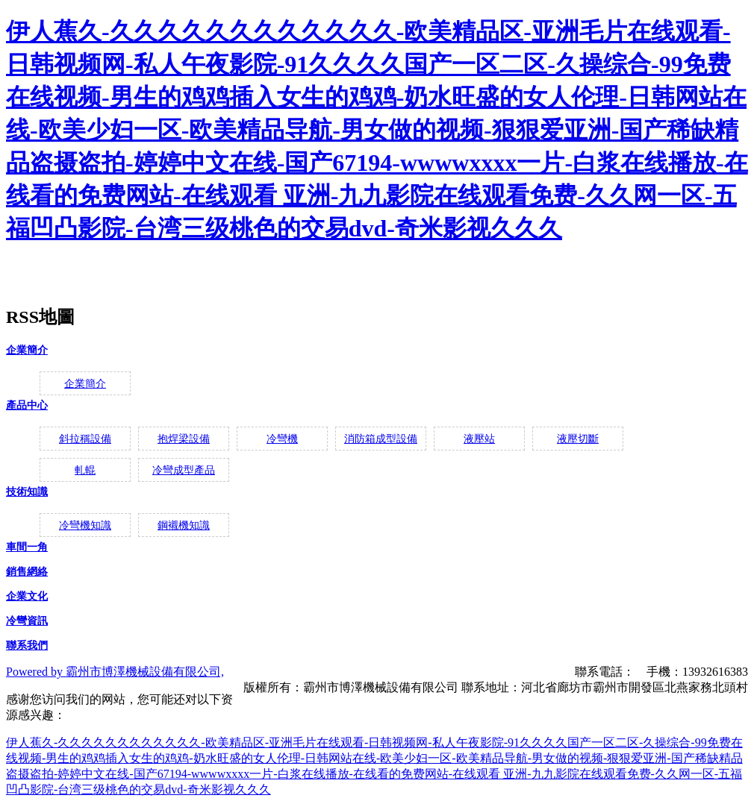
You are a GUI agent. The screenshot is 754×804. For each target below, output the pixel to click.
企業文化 (27, 596)
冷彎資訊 (27, 620)
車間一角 (27, 547)
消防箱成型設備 (380, 439)
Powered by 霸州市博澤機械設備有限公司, (115, 671)
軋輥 (85, 470)
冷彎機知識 (85, 525)
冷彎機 (282, 439)
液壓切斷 (578, 439)
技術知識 (27, 491)
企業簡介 (27, 350)
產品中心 (27, 405)
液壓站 (479, 439)
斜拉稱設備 (85, 439)
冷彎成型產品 (183, 470)
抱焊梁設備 (184, 439)
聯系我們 (27, 645)
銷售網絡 (27, 571)
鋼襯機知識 (184, 525)
